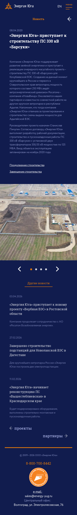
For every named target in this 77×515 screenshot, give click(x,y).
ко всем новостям (70, 19)
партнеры (53, 435)
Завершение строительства (26, 172)
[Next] (57, 269)
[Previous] (20, 269)
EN (60, 6)
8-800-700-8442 (38, 463)
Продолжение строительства (27, 165)
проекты (23, 428)
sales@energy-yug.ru (38, 496)
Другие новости (39, 283)
